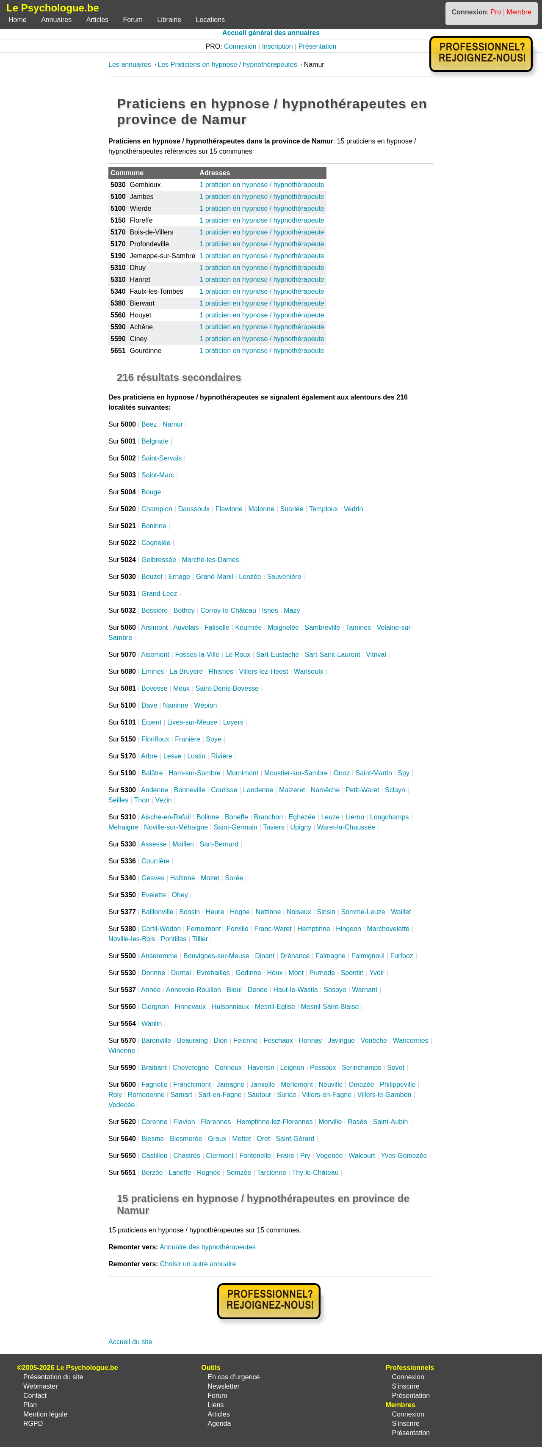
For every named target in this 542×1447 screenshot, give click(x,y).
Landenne (258, 790)
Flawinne (229, 509)
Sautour (259, 1094)
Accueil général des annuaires (271, 32)
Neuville (330, 1084)
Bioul (234, 989)
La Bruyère (186, 671)
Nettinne (268, 911)
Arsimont (154, 627)
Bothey (184, 610)
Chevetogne (190, 1067)
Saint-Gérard (295, 1138)
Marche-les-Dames (210, 559)
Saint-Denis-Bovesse (227, 688)
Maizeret (292, 790)
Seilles (118, 800)
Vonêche (374, 1040)
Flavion (184, 1121)
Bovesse (154, 688)
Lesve (172, 756)
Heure (215, 911)
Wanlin (151, 1023)
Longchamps (389, 817)
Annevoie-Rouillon (193, 989)
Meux (181, 688)
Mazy (292, 610)
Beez (149, 424)
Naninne (175, 705)
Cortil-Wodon (161, 928)
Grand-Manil (214, 576)
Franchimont (192, 1084)
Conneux (228, 1067)
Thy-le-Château (315, 1172)
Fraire (285, 1155)
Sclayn (395, 790)
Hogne (240, 911)
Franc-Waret (272, 928)
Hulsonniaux (230, 1006)
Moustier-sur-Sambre (296, 773)
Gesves (152, 878)
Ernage (179, 576)
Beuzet (152, 576)
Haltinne (182, 878)
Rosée (357, 1121)
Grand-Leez (159, 593)
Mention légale (45, 1414)
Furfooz (401, 955)
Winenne (121, 1050)
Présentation (318, 46)
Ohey (179, 895)
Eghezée (302, 817)
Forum (133, 19)
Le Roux (238, 654)
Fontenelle (255, 1155)
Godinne (248, 972)
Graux (217, 1138)
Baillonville (157, 911)
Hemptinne (313, 928)
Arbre (149, 756)
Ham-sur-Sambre (195, 773)
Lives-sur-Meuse (192, 722)
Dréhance (295, 955)
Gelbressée (158, 559)
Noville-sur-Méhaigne (176, 827)
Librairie (169, 19)
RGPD (33, 1423)
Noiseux (299, 911)
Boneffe (236, 817)
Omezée (361, 1084)
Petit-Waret (362, 790)
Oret (263, 1138)
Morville (330, 1121)
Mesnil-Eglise (275, 1006)
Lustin (196, 756)
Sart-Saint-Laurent (332, 654)
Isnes (270, 610)
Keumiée (248, 627)
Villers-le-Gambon (384, 1094)
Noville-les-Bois (131, 939)
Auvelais (186, 627)
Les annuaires (129, 64)
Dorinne (153, 972)
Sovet (395, 1067)
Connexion (240, 46)
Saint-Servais (161, 458)
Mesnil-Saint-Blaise (330, 1006)
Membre (518, 12)
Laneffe (180, 1172)
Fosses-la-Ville (197, 654)
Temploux (323, 509)
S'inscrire (405, 1386)
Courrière (155, 861)
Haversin (261, 1067)
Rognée (209, 1172)
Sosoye (335, 989)
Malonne (261, 509)
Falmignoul (367, 955)
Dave (149, 705)
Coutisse (224, 790)
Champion (156, 509)
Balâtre (152, 773)
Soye (213, 739)
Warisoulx (309, 671)
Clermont (220, 1155)
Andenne (154, 790)
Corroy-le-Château (228, 610)
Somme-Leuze (363, 911)
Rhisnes (221, 671)
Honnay (310, 1040)
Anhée (150, 989)
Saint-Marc (157, 475)
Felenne (245, 1040)
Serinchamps (361, 1067)
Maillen (183, 844)
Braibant (154, 1067)
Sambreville (322, 627)
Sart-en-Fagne (220, 1094)
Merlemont (297, 1084)
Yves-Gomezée (404, 1155)
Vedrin (353, 509)
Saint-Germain (235, 827)
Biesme (152, 1138)
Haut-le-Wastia (296, 989)
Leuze (330, 817)
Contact (35, 1395)
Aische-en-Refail (166, 817)
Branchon (268, 817)
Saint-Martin (374, 773)
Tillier (200, 939)
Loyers (233, 722)
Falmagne (330, 955)
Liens (215, 1404)
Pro (495, 12)
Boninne (153, 525)
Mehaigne (123, 827)
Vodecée (121, 1104)
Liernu (355, 817)
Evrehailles (213, 972)
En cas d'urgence (233, 1377)
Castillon (154, 1155)
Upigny (300, 827)
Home (17, 19)
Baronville (156, 1040)
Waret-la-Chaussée (346, 827)
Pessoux (323, 1067)
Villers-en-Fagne (326, 1094)
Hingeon (348, 928)
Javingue (341, 1040)
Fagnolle (154, 1084)
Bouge (151, 492)
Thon (141, 800)
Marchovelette (388, 928)
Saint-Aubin (390, 1121)
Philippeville (398, 1084)
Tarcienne (271, 1172)
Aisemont (155, 654)
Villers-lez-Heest (263, 671)
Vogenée (329, 1155)
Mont (296, 972)
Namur (173, 424)
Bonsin (189, 911)
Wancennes (411, 1040)
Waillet (401, 911)
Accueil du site (130, 1341)
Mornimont (243, 773)
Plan (30, 1404)
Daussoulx (194, 509)
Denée (258, 989)
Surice (286, 1094)
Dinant (264, 955)
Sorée (234, 878)
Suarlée (291, 509)
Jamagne (231, 1084)
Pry (305, 1155)
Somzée (239, 1172)
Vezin (163, 800)
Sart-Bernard (218, 844)
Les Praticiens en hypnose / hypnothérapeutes (227, 64)
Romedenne (146, 1094)
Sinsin (326, 911)
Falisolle (217, 627)
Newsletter (223, 1386)
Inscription (277, 46)
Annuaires (56, 19)
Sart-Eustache (277, 654)
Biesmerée (186, 1138)
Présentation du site (53, 1377)
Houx (274, 972)
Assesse (153, 844)
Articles (97, 19)
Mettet (241, 1138)
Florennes (216, 1121)
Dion (220, 1040)
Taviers (274, 827)
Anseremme (159, 955)
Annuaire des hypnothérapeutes (208, 1247)
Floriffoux (155, 739)
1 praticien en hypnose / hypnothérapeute (261, 184)
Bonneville (189, 790)
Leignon (292, 1067)
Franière (187, 739)
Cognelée (156, 542)
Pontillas (173, 939)
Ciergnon (155, 1006)
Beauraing (192, 1040)
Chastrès (186, 1155)
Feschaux (278, 1040)
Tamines (358, 627)
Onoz (342, 773)
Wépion (205, 705)
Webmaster (40, 1386)
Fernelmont (204, 928)
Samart (181, 1094)
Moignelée (283, 627)
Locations (210, 19)
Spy (403, 773)
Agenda (219, 1423)
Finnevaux (190, 1006)
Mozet (210, 878)
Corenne (154, 1121)
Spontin (352, 972)
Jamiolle (262, 1084)
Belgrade (155, 441)
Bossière (154, 610)
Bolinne (207, 817)
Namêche (325, 790)
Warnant (364, 989)
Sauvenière (284, 576)
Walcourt (361, 1155)
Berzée (152, 1172)
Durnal (181, 972)
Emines (152, 671)
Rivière (221, 756)
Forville (238, 928)
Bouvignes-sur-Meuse (216, 955)
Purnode (322, 972)
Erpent (151, 722)
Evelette (153, 895)
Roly (115, 1094)
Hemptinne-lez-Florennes (275, 1121)
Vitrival (376, 654)
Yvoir (376, 972)
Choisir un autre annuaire (198, 1264)
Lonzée (250, 576)
